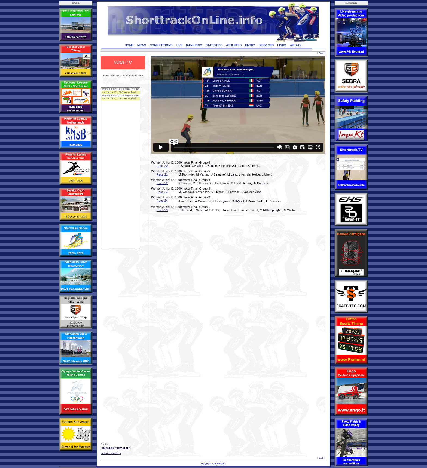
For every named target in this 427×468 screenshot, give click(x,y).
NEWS (141, 45)
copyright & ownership (213, 463)
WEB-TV (295, 45)
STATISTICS (214, 45)
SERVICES (266, 45)
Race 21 (162, 174)
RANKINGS (194, 45)
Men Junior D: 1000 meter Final (120, 92)
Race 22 (162, 183)
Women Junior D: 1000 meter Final (120, 89)
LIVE (179, 45)
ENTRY (250, 45)
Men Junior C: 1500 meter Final (120, 98)
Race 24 (162, 200)
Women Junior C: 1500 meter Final (120, 95)
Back (321, 53)
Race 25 (162, 210)
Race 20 (162, 165)
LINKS (281, 45)
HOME (129, 45)
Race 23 (162, 191)
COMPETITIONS (161, 45)
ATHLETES (234, 45)
